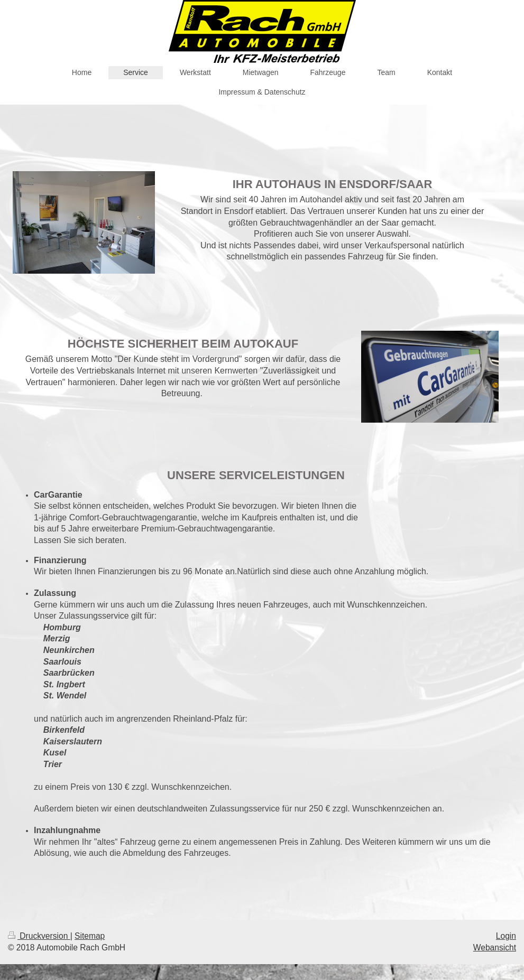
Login (506, 935)
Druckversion (39, 935)
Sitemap (90, 935)
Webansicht (494, 947)
